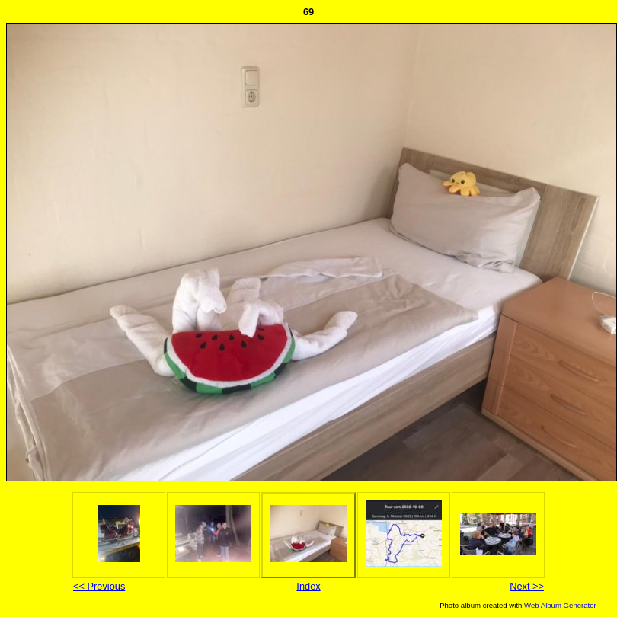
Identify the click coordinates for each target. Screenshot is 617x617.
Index (308, 586)
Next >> (527, 586)
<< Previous (99, 586)
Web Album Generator (560, 605)
